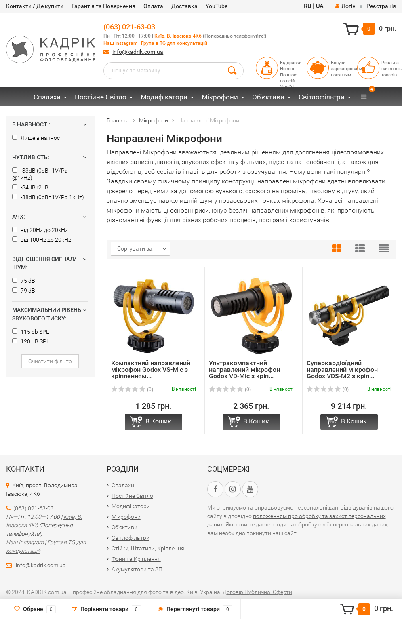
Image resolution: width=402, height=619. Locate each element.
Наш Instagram (120, 43)
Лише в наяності (38, 138)
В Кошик (158, 421)
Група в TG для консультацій (174, 43)
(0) (132, 389)
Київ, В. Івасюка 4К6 (178, 36)
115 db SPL (30, 331)
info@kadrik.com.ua (137, 51)
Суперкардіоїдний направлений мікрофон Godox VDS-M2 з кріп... (342, 369)
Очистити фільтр (50, 361)
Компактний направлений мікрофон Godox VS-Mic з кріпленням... (150, 369)
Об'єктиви (268, 97)
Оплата (153, 6)
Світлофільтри (322, 97)
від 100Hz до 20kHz (41, 239)
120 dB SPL (30, 341)
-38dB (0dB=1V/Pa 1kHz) (48, 197)
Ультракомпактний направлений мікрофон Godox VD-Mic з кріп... (244, 369)
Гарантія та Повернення (103, 6)
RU (307, 6)
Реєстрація (381, 6)
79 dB (23, 290)
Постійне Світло (100, 97)
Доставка (184, 6)
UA (319, 6)
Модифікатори (164, 97)
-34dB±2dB (30, 187)
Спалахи (47, 97)
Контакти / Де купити (34, 6)
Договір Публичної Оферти (257, 592)
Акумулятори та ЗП (137, 569)
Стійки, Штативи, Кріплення (148, 548)
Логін (345, 6)
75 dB (23, 281)
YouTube (216, 6)
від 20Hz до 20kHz (40, 230)
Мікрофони (220, 97)
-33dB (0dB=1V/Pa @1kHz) (40, 174)
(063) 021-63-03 (129, 27)
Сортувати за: (135, 248)
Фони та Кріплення (136, 559)
